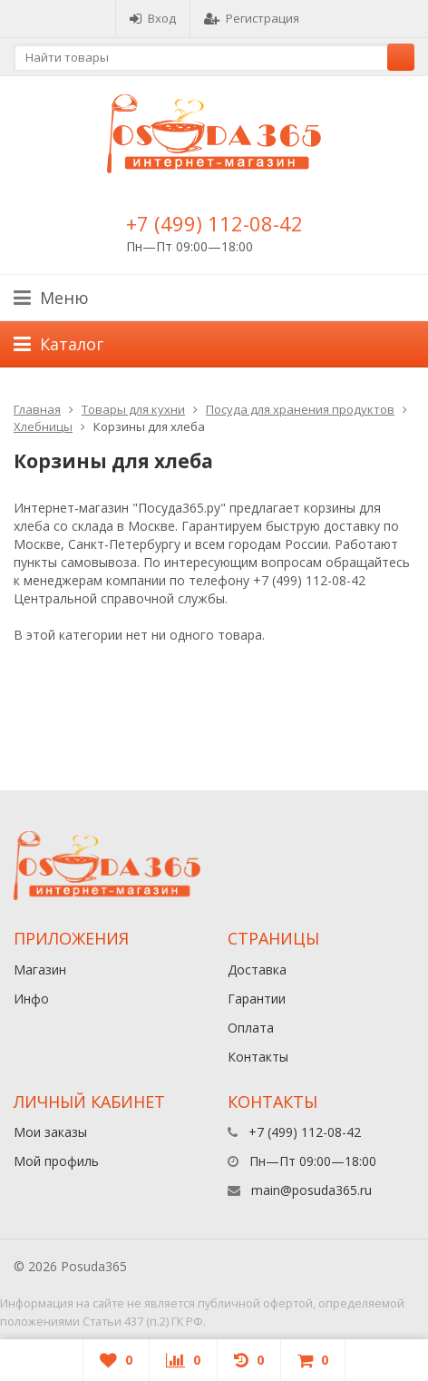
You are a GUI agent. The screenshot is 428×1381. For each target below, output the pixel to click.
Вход (153, 18)
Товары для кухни (133, 409)
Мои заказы (50, 1132)
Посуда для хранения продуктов (300, 409)
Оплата (251, 1027)
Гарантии (257, 998)
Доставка (257, 969)
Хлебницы (43, 426)
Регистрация (251, 18)
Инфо (31, 998)
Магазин (40, 969)
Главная (37, 409)
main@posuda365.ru (311, 1190)
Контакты (258, 1056)
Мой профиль (56, 1161)
